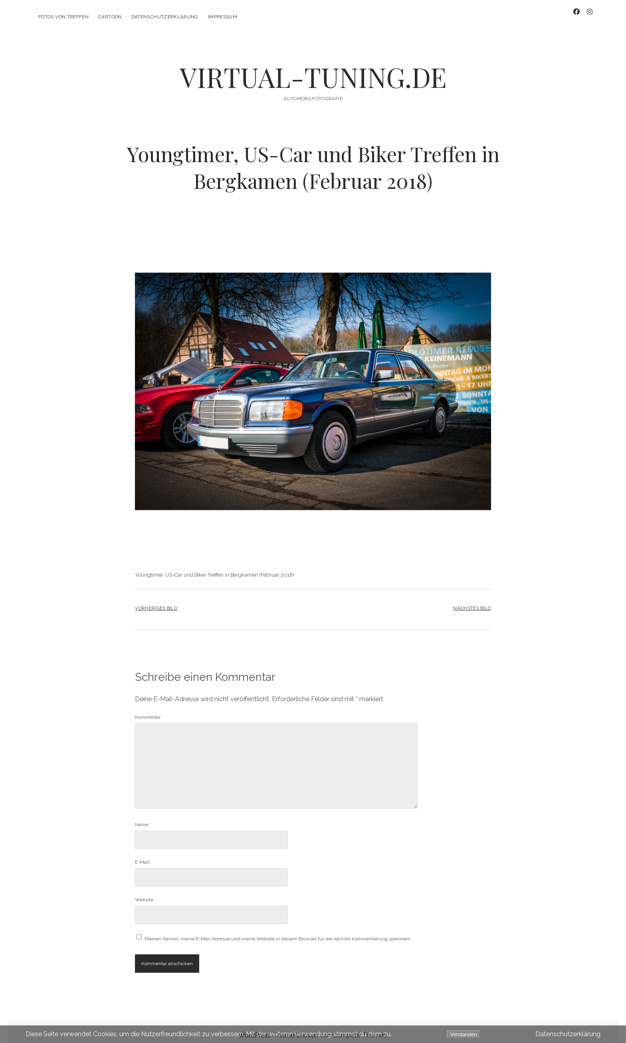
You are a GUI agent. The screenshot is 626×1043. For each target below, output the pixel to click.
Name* (142, 818)
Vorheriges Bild (156, 602)
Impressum (222, 17)
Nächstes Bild (472, 602)
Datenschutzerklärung (164, 17)
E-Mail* (143, 855)
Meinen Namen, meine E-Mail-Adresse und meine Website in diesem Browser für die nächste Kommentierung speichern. (278, 932)
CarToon (110, 17)
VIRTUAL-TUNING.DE (313, 70)
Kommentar (147, 710)
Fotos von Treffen (63, 17)
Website (144, 893)
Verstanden (463, 1034)
